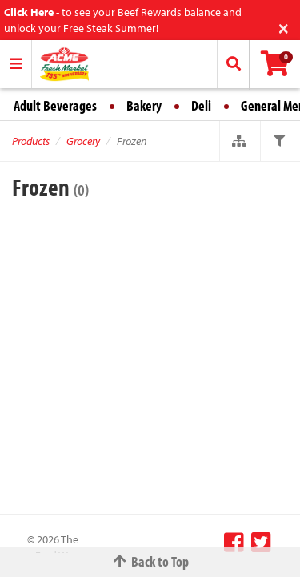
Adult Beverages (55, 105)
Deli (201, 105)
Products (31, 141)
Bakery (144, 105)
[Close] (283, 26)
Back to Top (150, 561)
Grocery (83, 141)
